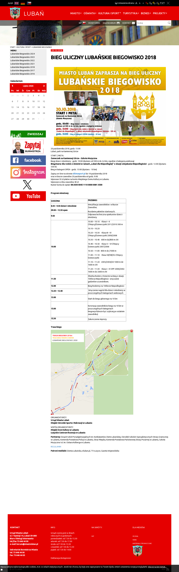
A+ (136, 3)
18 (38, 107)
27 (12, 119)
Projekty (159, 13)
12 (44, 101)
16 (28, 107)
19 (44, 107)
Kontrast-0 (150, 3)
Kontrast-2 (158, 3)
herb (135, 540)
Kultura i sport (108, 13)
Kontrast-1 (154, 3)
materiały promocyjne (142, 543)
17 (33, 107)
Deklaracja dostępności (61, 558)
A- (143, 3)
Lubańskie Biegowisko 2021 (22, 64)
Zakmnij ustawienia (168, 3)
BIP (80, 23)
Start (12, 47)
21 (18, 113)
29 (23, 119)
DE (23, 3)
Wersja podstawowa (147, 3)
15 (23, 107)
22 (23, 113)
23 (28, 113)
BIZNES (145, 13)
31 (33, 119)
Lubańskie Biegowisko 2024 (22, 54)
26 (44, 113)
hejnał (135, 536)
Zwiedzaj (26, 134)
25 (38, 113)
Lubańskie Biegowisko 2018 (22, 67)
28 (18, 119)
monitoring (94, 23)
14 (18, 107)
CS (29, 3)
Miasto (75, 13)
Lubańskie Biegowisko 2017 (22, 70)
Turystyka (130, 13)
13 (12, 107)
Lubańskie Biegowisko (42, 47)
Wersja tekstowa (162, 3)
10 (33, 101)
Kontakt (127, 23)
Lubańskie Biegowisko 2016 (22, 74)
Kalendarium (109, 23)
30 (28, 119)
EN (16, 3)
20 (12, 113)
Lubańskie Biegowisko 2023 (22, 57)
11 (38, 101)
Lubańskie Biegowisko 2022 (22, 60)
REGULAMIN (56, 447)
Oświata (89, 13)
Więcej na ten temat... (157, 567)
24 (33, 113)
